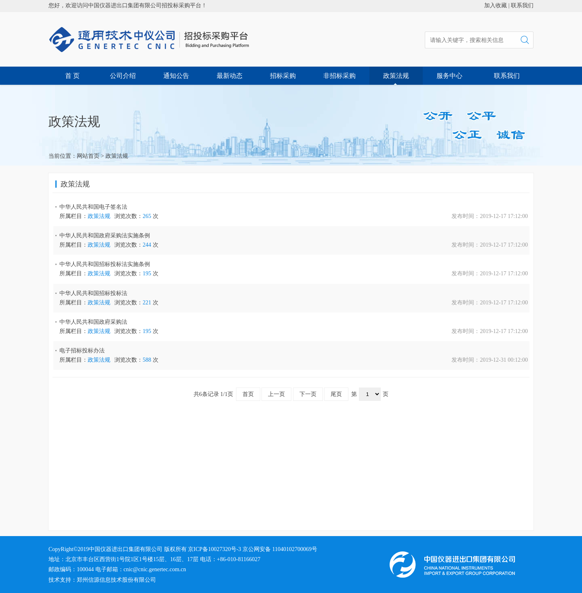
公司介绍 (123, 75)
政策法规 (396, 75)
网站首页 (88, 156)
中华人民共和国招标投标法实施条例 (104, 264)
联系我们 (522, 5)
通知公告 (176, 75)
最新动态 (229, 75)
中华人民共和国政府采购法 (93, 322)
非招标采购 (339, 75)
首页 (248, 394)
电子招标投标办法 (82, 351)
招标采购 (283, 75)
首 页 (72, 75)
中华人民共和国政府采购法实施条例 (104, 236)
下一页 (307, 394)
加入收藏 (495, 5)
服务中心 (449, 75)
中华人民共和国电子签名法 (93, 207)
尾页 (336, 394)
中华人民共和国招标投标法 (93, 293)
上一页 (276, 394)
